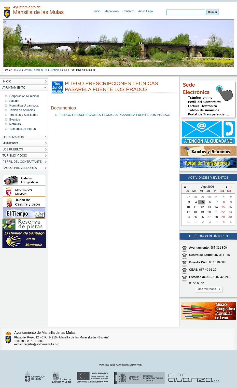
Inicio (97, 11)
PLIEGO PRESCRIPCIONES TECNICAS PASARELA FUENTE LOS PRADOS (114, 115)
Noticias (55, 70)
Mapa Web (111, 11)
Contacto (128, 11)
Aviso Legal (145, 11)
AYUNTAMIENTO (35, 70)
